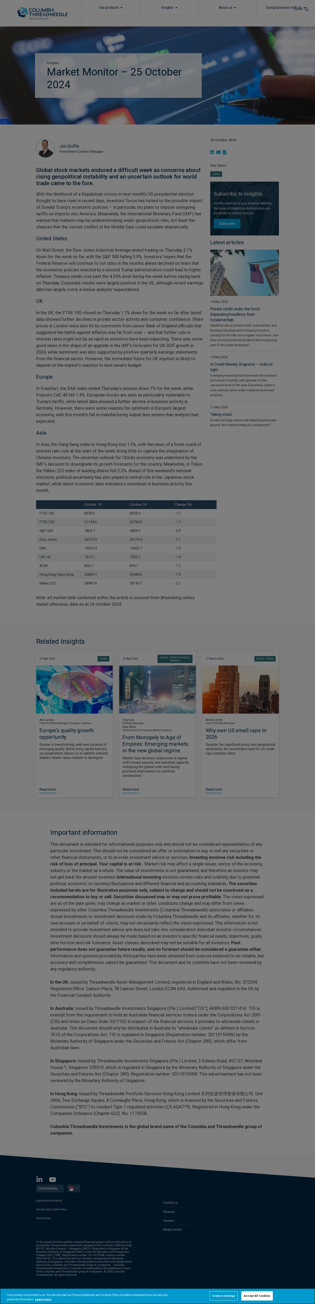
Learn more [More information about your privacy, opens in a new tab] (43, 1299)
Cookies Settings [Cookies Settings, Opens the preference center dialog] (223, 1295)
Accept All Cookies (257, 1295)
